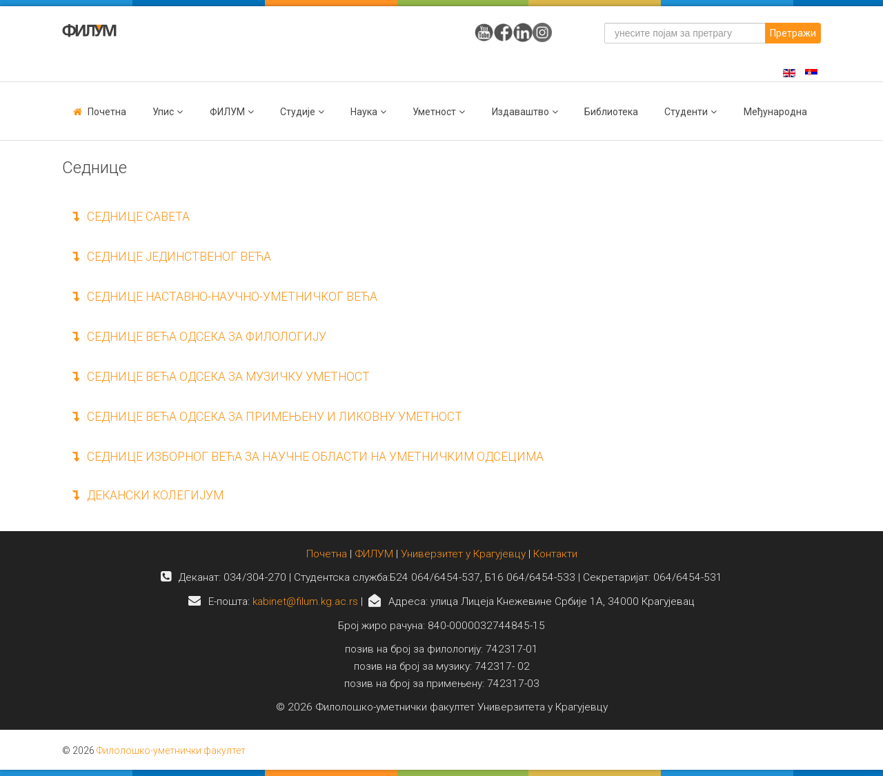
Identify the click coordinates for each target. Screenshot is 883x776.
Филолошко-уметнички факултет (171, 750)
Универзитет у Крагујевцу (463, 554)
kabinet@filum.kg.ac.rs (305, 601)
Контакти (555, 554)
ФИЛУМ (374, 554)
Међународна (775, 111)
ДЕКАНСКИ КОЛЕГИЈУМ (148, 495)
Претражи (793, 33)
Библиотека (611, 111)
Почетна (107, 111)
